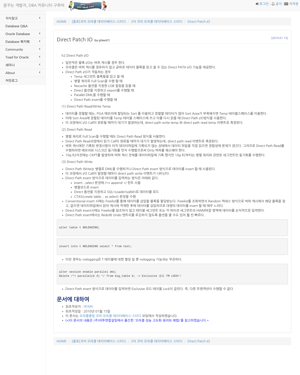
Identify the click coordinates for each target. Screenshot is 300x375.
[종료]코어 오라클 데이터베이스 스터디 (99, 21)
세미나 (22, 65)
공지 (279, 3)
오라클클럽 (87, 315)
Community (22, 49)
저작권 (293, 3)
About (22, 72)
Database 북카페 (22, 41)
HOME (62, 21)
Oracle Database (22, 33)
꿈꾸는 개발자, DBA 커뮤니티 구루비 (34, 5)
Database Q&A (16, 26)
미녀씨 (88, 306)
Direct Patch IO (199, 21)
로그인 (264, 3)
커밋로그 (11, 80)
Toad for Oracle (22, 57)
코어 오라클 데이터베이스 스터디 (118, 315)
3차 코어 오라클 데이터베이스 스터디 (156, 21)
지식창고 (22, 18)
